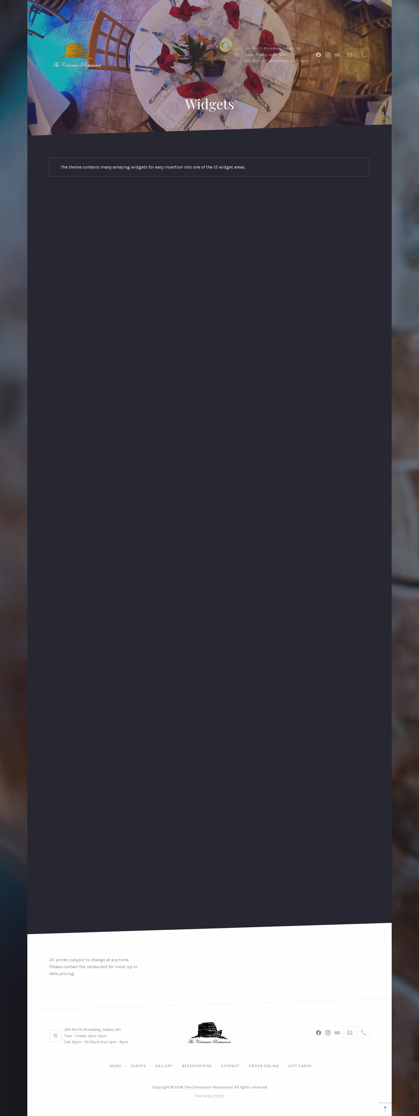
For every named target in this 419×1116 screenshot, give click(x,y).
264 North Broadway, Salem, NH (92, 1029)
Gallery (130, 13)
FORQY (219, 1096)
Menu (56, 13)
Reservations (354, 13)
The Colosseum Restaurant (208, 1087)
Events (91, 13)
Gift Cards (267, 13)
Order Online (218, 13)
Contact (171, 13)
